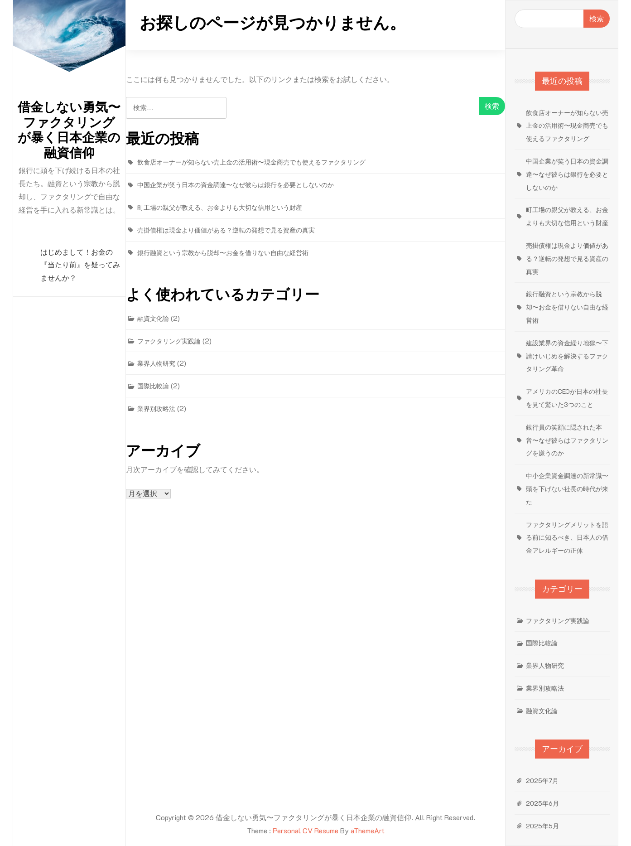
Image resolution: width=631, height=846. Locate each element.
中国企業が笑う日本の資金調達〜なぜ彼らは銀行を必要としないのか (235, 184)
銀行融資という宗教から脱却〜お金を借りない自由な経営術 (222, 252)
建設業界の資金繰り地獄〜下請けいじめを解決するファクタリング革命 (567, 355)
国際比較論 (153, 386)
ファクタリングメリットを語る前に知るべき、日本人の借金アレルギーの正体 (567, 537)
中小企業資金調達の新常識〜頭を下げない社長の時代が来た (567, 488)
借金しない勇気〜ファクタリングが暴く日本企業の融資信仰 (69, 130)
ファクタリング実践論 (169, 341)
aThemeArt (368, 830)
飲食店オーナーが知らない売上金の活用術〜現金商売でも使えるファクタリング (251, 162)
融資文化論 (153, 318)
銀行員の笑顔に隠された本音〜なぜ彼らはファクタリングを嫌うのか (567, 440)
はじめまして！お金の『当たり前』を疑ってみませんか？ (80, 265)
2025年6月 (542, 803)
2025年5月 (542, 826)
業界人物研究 (156, 363)
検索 (596, 18)
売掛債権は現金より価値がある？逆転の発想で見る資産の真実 (226, 230)
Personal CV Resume (305, 830)
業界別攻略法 (156, 408)
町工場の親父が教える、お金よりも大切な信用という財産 (219, 207)
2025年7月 (542, 780)
